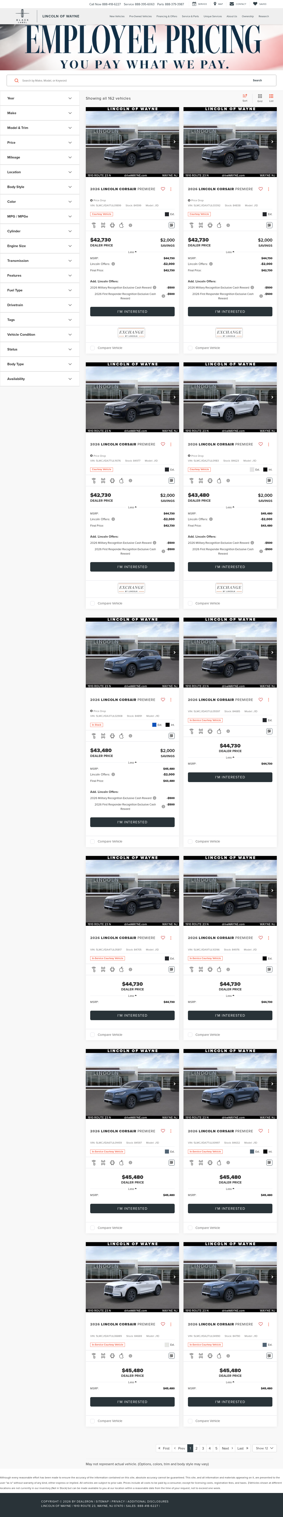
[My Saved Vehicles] (260, 4)
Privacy (118, 1501)
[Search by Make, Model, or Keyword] (135, 80)
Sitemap (102, 1501)
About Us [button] (232, 16)
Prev (179, 1448)
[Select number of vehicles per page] (264, 1448)
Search (257, 80)
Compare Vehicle (110, 348)
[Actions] (171, 189)
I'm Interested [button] (132, 311)
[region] (132, 280)
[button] (174, 142)
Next (227, 1448)
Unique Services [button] (213, 16)
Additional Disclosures (148, 1501)
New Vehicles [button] (117, 16)
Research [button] (264, 16)
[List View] (271, 98)
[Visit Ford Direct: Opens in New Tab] (162, 1506)
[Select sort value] (246, 98)
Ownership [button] (248, 16)
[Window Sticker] (172, 225)
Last (242, 1448)
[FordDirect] (26, 1506)
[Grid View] (259, 98)
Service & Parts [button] (190, 16)
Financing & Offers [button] (167, 16)
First (164, 1448)
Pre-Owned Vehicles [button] (140, 16)
